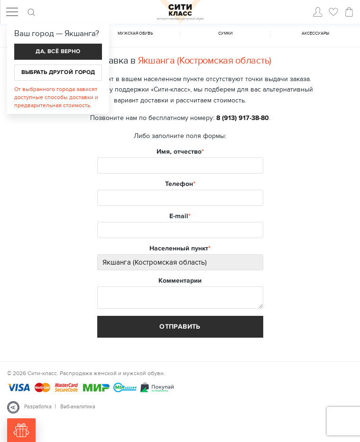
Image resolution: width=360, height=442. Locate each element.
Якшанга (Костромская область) (204, 60)
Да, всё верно (58, 51)
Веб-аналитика (77, 407)
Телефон (179, 184)
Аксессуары (315, 33)
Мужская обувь (135, 33)
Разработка (38, 407)
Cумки (225, 33)
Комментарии (180, 280)
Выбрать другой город (58, 72)
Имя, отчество (179, 151)
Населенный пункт (178, 248)
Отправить (180, 326)
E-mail (178, 216)
